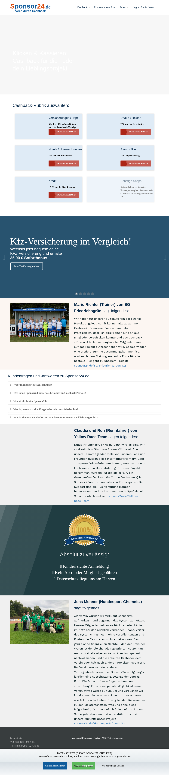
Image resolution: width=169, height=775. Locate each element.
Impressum (76, 738)
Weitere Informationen (55, 766)
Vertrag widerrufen (115, 738)
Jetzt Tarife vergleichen (27, 266)
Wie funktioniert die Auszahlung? (31, 384)
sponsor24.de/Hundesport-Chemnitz (99, 723)
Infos (124, 7)
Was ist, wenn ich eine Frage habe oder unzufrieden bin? (44, 409)
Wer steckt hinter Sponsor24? (28, 401)
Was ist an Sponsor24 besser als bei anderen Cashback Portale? (48, 392)
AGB (104, 738)
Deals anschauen (62, 132)
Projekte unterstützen (105, 7)
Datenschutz (87, 738)
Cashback (83, 7)
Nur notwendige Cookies (113, 766)
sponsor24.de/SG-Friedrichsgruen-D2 (100, 365)
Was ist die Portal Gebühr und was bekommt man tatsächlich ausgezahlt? (54, 417)
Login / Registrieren (143, 7)
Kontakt (97, 738)
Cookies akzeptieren (83, 766)
